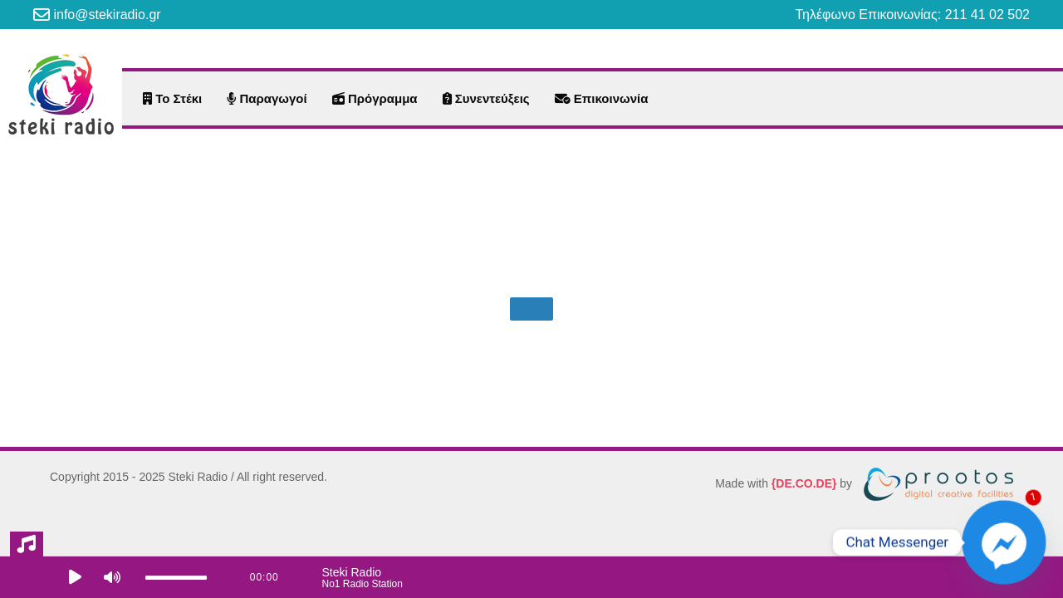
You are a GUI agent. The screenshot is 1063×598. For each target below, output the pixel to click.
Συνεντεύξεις (486, 98)
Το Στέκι (172, 98)
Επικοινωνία (602, 98)
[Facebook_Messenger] (1004, 542)
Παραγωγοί (266, 98)
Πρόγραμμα (375, 98)
